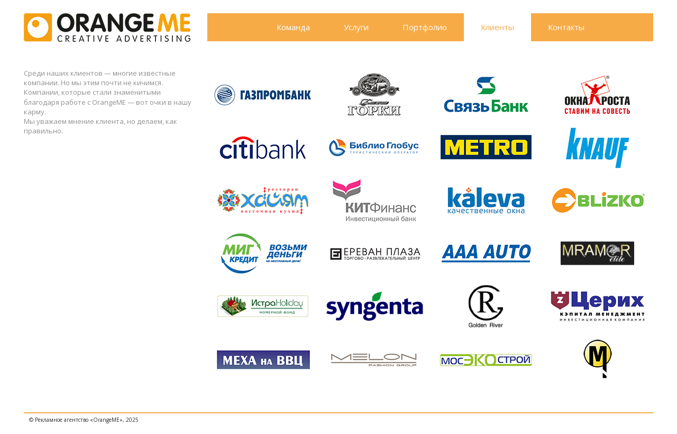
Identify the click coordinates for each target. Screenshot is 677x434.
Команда (293, 27)
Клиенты (497, 27)
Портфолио (424, 27)
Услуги (356, 27)
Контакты (566, 27)
